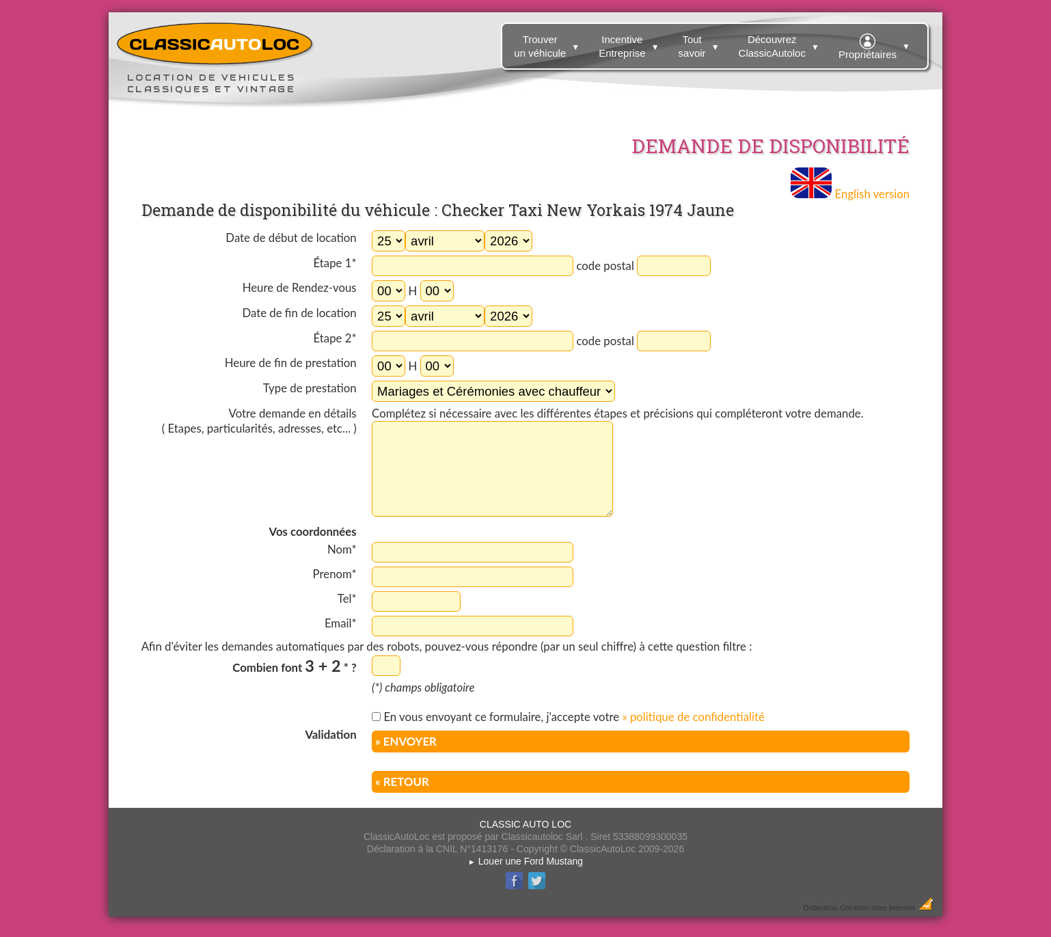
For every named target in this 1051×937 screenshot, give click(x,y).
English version (850, 194)
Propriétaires (876, 44)
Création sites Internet (877, 908)
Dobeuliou (820, 908)
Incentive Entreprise (630, 44)
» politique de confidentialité (693, 716)
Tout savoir (701, 44)
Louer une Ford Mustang (525, 861)
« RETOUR (402, 781)
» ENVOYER (406, 741)
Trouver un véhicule (548, 44)
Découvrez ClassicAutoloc (781, 44)
